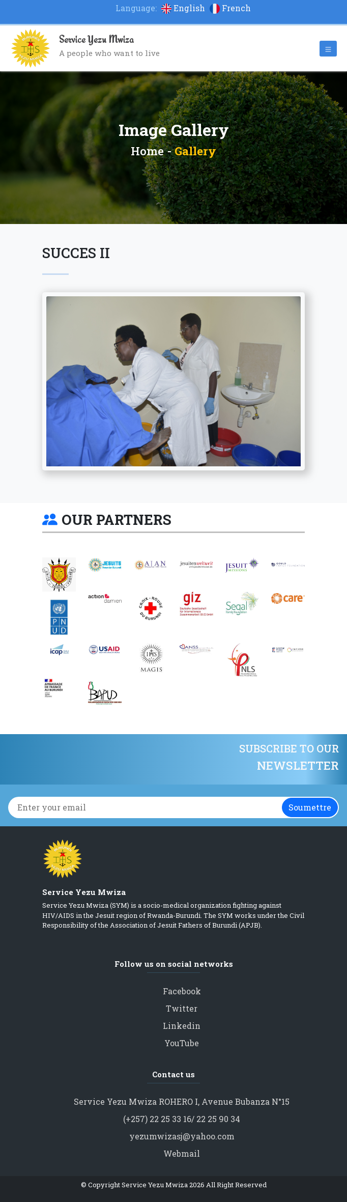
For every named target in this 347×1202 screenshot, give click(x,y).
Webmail (181, 1153)
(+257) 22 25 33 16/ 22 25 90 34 (181, 1118)
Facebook (182, 991)
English (184, 8)
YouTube (181, 1043)
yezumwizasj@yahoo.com (182, 1136)
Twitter (181, 1008)
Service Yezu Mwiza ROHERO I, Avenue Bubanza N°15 (182, 1101)
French (230, 8)
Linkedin (181, 1025)
